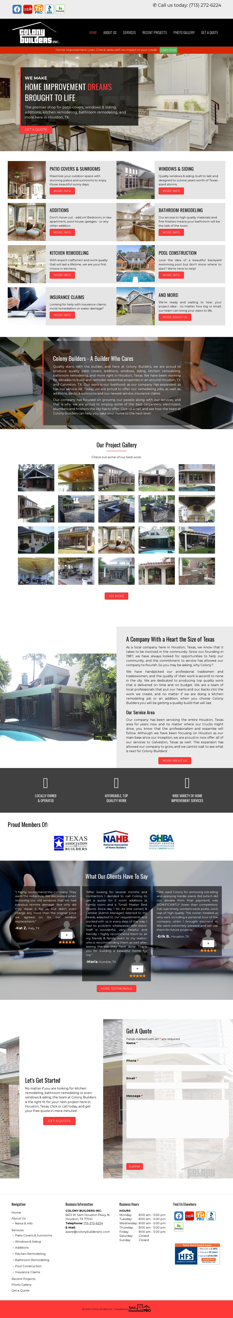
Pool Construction (28, 1266)
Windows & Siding (28, 1241)
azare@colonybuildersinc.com (87, 1232)
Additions (22, 1247)
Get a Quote (209, 32)
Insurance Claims (27, 1272)
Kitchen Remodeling (30, 1254)
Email (131, 1078)
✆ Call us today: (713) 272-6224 (187, 5)
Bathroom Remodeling (32, 1260)
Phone (132, 1060)
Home (93, 32)
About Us (109, 32)
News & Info (24, 1223)
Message (134, 1096)
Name (132, 1043)
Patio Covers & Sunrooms (33, 1235)
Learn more (168, 50)
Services (129, 32)
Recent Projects (154, 32)
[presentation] (155, 1150)
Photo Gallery (184, 32)
